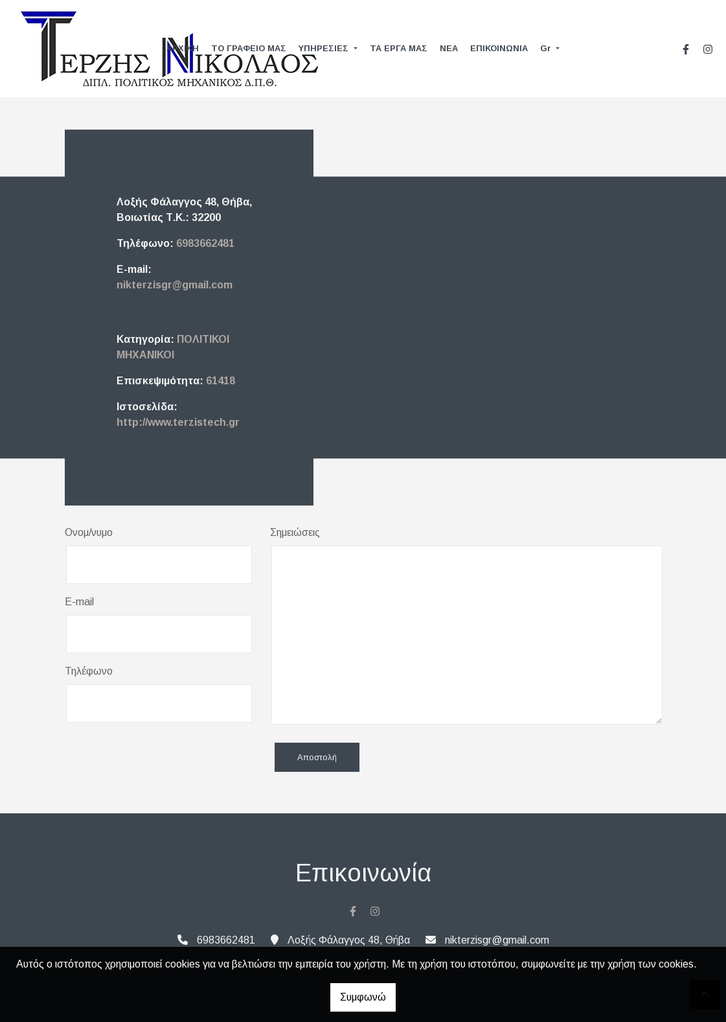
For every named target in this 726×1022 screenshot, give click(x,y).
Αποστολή (317, 757)
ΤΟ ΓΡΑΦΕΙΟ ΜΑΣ (248, 48)
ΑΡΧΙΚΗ (182, 48)
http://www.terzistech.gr (178, 422)
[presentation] (163, 758)
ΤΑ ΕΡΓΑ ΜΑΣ (398, 48)
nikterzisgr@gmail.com (175, 284)
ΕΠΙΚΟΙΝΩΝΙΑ (499, 48)
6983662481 (205, 243)
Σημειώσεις (295, 532)
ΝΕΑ (449, 48)
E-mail (79, 601)
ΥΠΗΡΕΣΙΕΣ (325, 48)
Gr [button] (547, 48)
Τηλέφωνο (89, 671)
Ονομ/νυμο (89, 532)
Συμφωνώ (363, 997)
